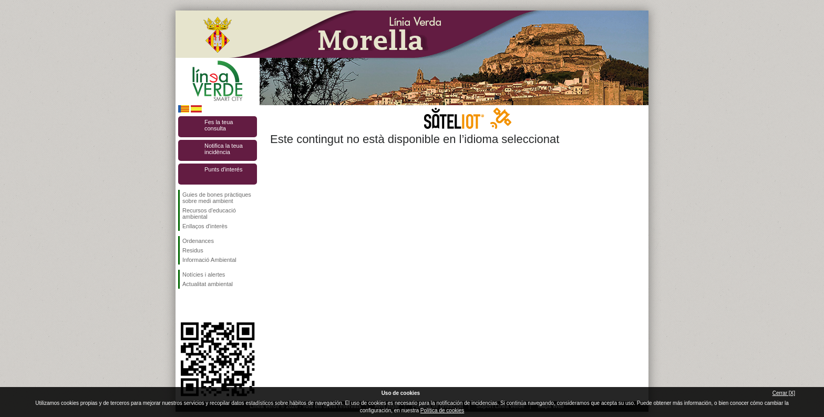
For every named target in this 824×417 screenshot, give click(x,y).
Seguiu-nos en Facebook (184, 305)
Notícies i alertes (203, 274)
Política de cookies (442, 410)
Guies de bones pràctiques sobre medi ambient (216, 197)
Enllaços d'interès (205, 226)
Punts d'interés (223, 169)
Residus (192, 250)
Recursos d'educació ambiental (209, 213)
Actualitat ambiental (207, 284)
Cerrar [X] (783, 393)
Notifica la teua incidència (223, 149)
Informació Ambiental (209, 260)
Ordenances (198, 241)
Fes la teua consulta (218, 125)
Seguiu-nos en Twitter (201, 305)
